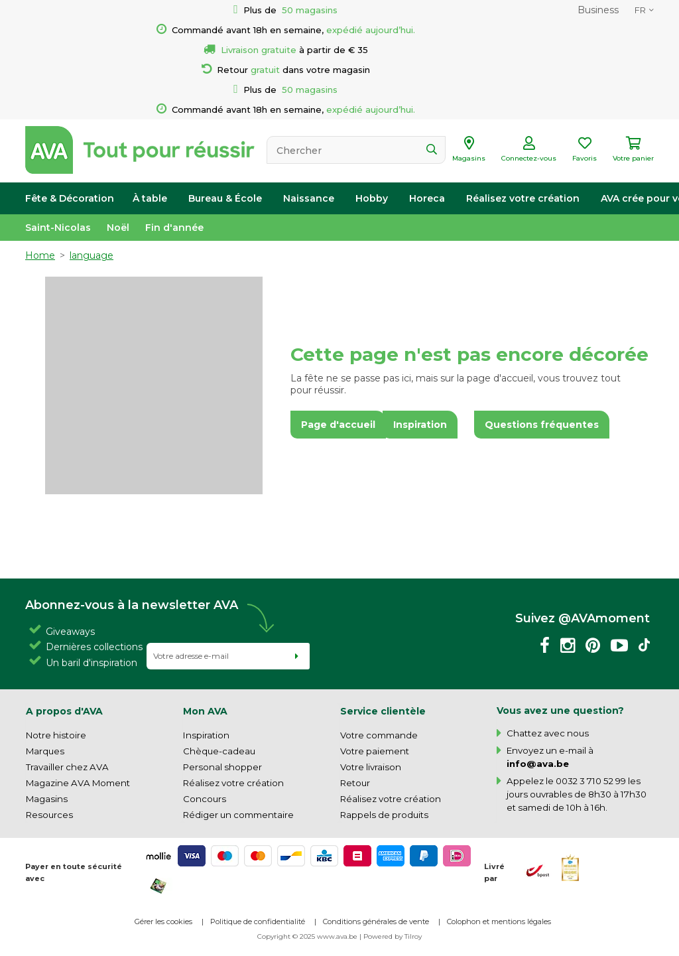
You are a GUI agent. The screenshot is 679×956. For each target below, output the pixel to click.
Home (40, 255)
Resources (49, 814)
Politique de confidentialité (257, 921)
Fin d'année (174, 228)
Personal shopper (222, 767)
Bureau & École (225, 198)
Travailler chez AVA (67, 767)
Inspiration (206, 735)
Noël (118, 228)
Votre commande (379, 735)
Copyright (273, 936)
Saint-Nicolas (58, 228)
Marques (45, 751)
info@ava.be (538, 763)
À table (150, 198)
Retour (355, 783)
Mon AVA (205, 711)
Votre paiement (374, 751)
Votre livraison (370, 767)
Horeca (427, 198)
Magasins (47, 798)
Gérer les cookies (163, 921)
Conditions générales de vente (376, 921)
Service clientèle (383, 711)
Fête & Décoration (69, 198)
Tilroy (413, 936)
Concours (204, 798)
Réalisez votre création (523, 198)
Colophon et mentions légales (499, 921)
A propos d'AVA (64, 711)
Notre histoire (56, 735)
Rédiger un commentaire (238, 814)
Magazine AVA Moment (78, 783)
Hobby (371, 198)
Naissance (308, 198)
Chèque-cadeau (219, 751)
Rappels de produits (384, 814)
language (91, 255)
